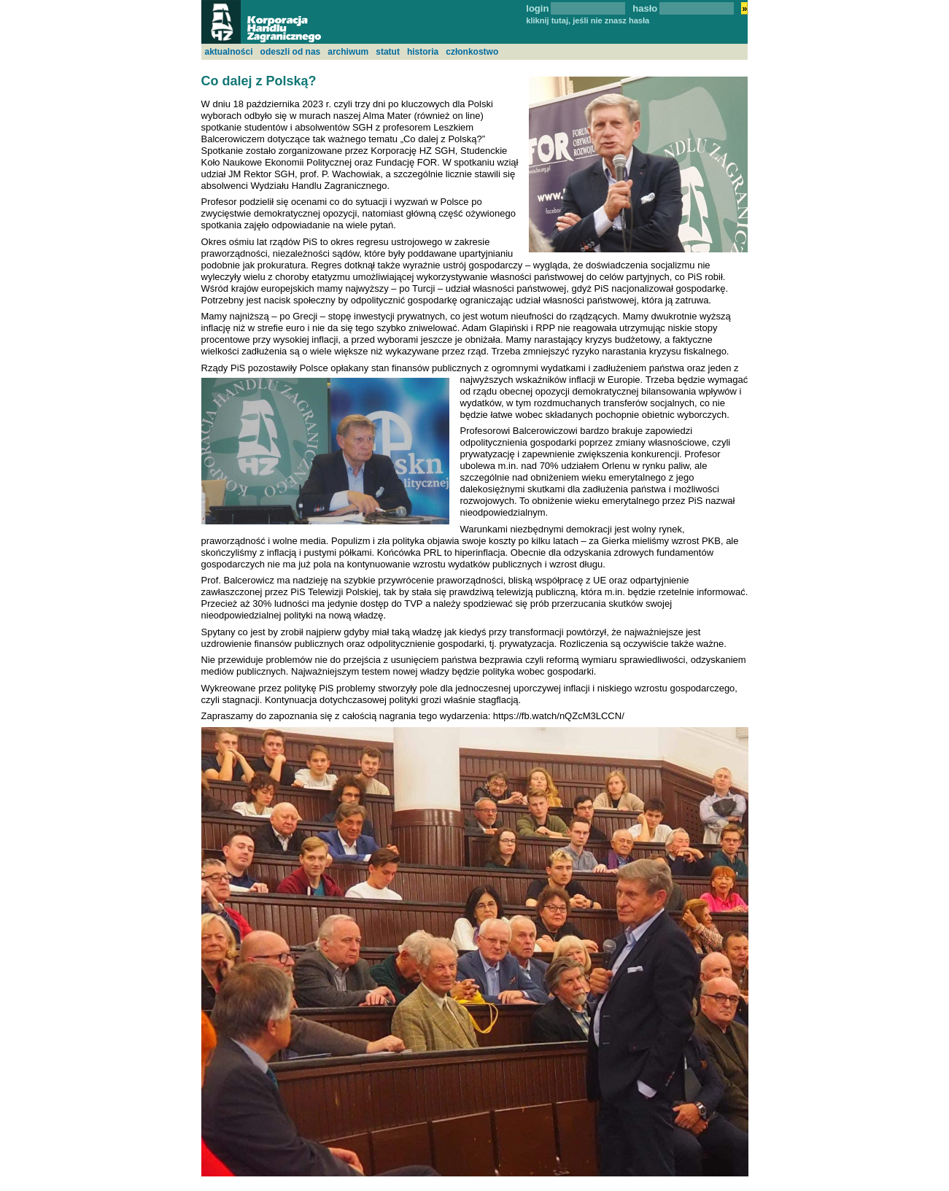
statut (388, 52)
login (537, 8)
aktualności (229, 52)
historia (422, 52)
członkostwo (472, 52)
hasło (644, 8)
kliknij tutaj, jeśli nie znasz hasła (587, 20)
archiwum (348, 52)
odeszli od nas (290, 52)
